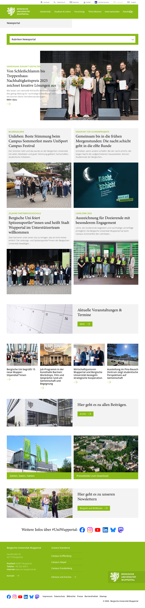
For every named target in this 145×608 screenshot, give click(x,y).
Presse (80, 596)
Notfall (88, 2)
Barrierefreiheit (91, 596)
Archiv (83, 413)
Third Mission (95, 11)
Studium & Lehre (62, 11)
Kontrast (46, 2)
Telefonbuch (61, 2)
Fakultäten (128, 11)
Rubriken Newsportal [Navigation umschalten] (24, 39)
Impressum (47, 596)
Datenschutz (59, 596)
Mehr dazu (12, 99)
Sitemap (103, 596)
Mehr (82, 324)
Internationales (112, 11)
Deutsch (120, 2)
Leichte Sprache (103, 2)
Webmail (76, 2)
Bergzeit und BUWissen (91, 508)
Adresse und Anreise (61, 577)
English (133, 2)
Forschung (79, 11)
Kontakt (11, 575)
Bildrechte (71, 596)
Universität (45, 11)
